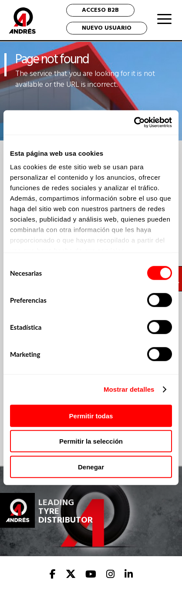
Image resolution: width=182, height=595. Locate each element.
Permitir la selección (91, 441)
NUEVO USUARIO (106, 28)
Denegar (91, 466)
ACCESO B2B (100, 10)
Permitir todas (91, 415)
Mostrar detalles (129, 389)
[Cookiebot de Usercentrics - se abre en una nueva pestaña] (134, 122)
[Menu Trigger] (164, 19)
